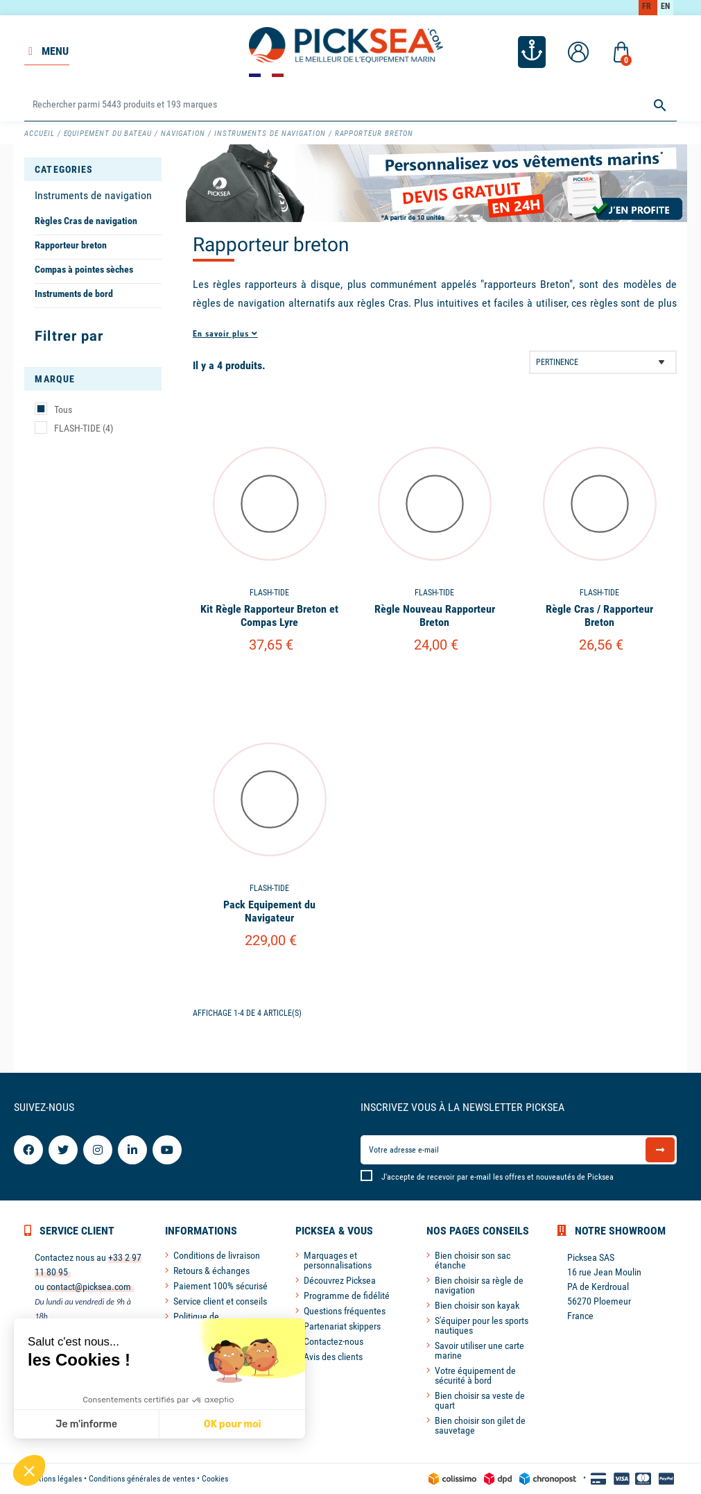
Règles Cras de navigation (86, 220)
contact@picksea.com (88, 1286)
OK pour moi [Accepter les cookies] (232, 1424)
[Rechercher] (350, 105)
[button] (29, 1470)
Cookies (215, 1479)
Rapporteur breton (71, 245)
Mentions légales (53, 1479)
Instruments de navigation (93, 195)
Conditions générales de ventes (142, 1479)
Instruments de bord (74, 293)
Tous (63, 409)
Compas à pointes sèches (84, 269)
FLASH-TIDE (83, 428)
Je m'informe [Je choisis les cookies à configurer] (86, 1424)
